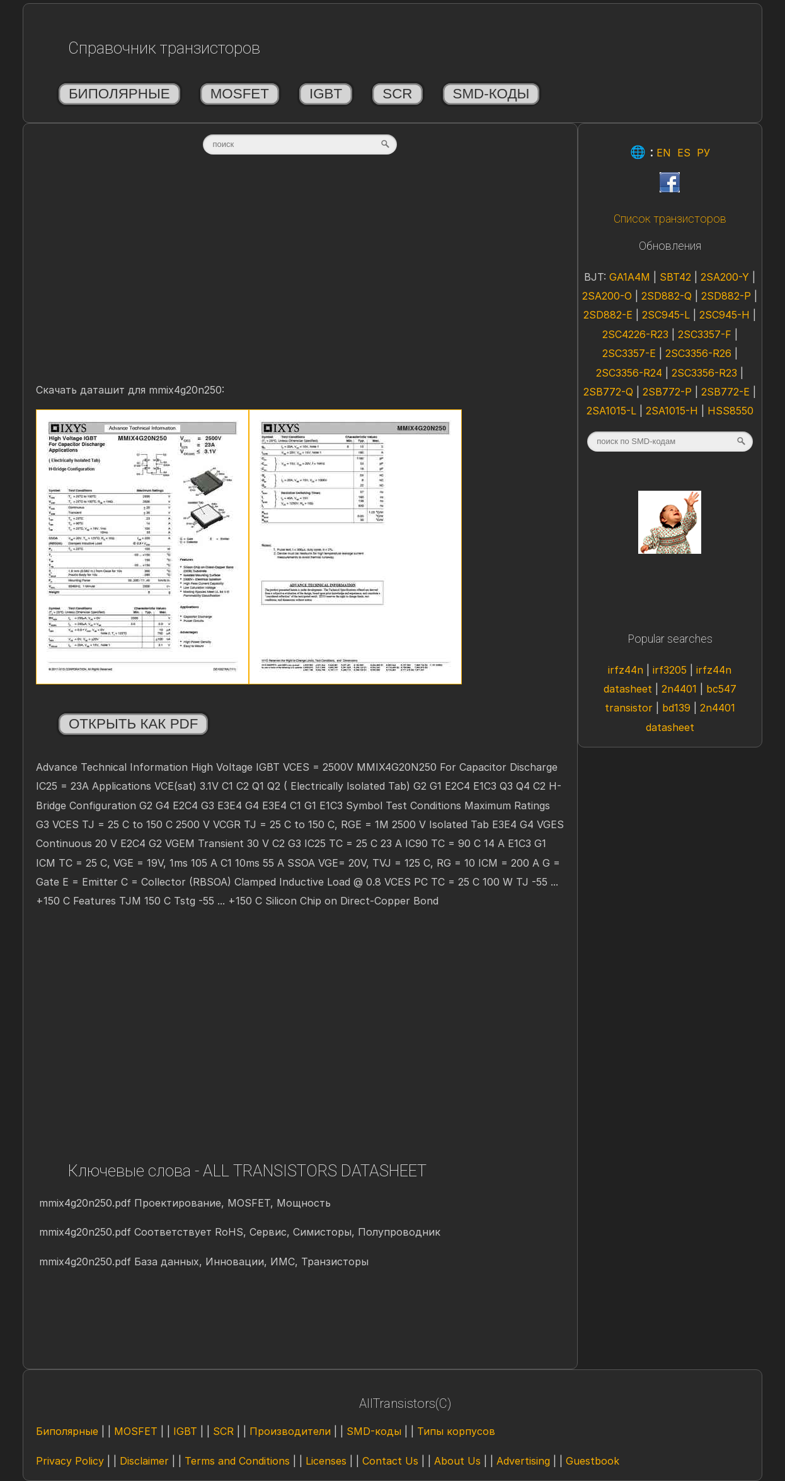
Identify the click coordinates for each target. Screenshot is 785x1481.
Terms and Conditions (237, 1461)
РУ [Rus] (703, 152)
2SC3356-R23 (704, 372)
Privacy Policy (70, 1461)
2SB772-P (667, 391)
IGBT (325, 94)
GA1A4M (629, 277)
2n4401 (679, 688)
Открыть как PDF (133, 724)
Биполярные (119, 94)
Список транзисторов (670, 219)
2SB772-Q (608, 391)
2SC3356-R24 (629, 372)
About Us (457, 1461)
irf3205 (670, 670)
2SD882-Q (666, 296)
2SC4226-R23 (635, 334)
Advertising (523, 1461)
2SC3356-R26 (698, 353)
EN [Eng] (663, 152)
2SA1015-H (672, 410)
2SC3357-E (629, 353)
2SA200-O (607, 296)
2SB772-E (725, 391)
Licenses (326, 1461)
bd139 (676, 707)
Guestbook (592, 1461)
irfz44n (625, 670)
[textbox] (300, 144)
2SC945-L (666, 314)
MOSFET (239, 94)
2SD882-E (608, 314)
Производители (290, 1431)
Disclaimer (144, 1461)
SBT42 (675, 277)
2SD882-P (726, 296)
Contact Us (390, 1461)
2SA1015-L (611, 410)
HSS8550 (730, 410)
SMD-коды (491, 94)
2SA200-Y (725, 277)
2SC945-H (724, 314)
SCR (397, 94)
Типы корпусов (456, 1431)
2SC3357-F (704, 334)
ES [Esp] (683, 152)
